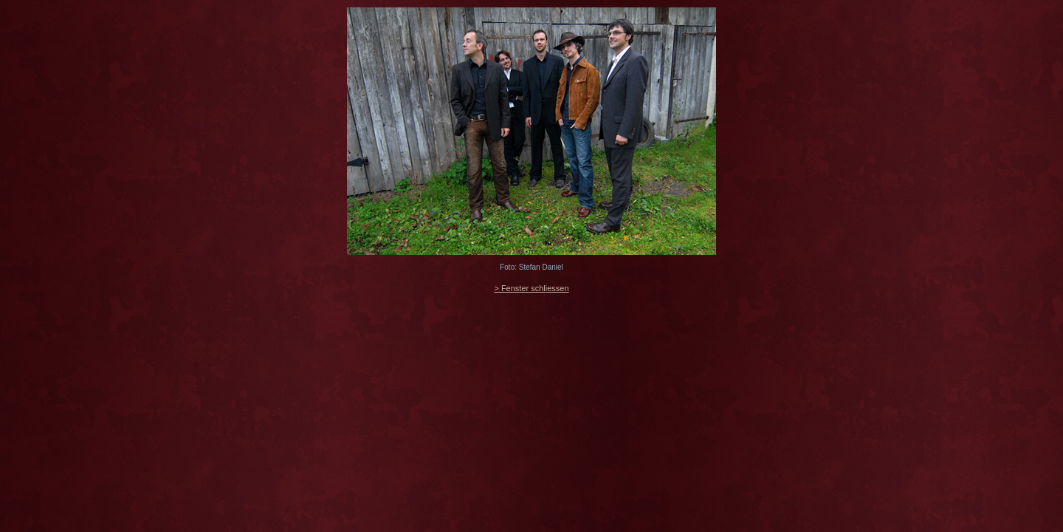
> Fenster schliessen (531, 288)
